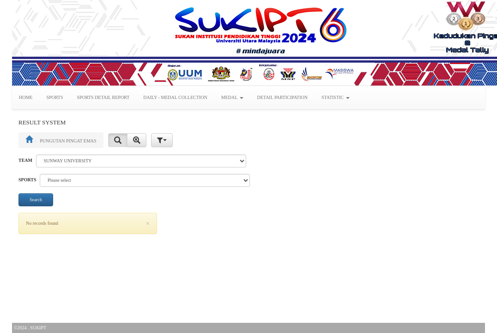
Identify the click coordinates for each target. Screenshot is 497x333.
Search (36, 199)
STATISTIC (335, 97)
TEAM (25, 160)
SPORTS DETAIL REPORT (103, 97)
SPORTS (54, 97)
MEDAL (232, 97)
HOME (25, 97)
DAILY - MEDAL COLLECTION (175, 97)
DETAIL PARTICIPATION (282, 97)
